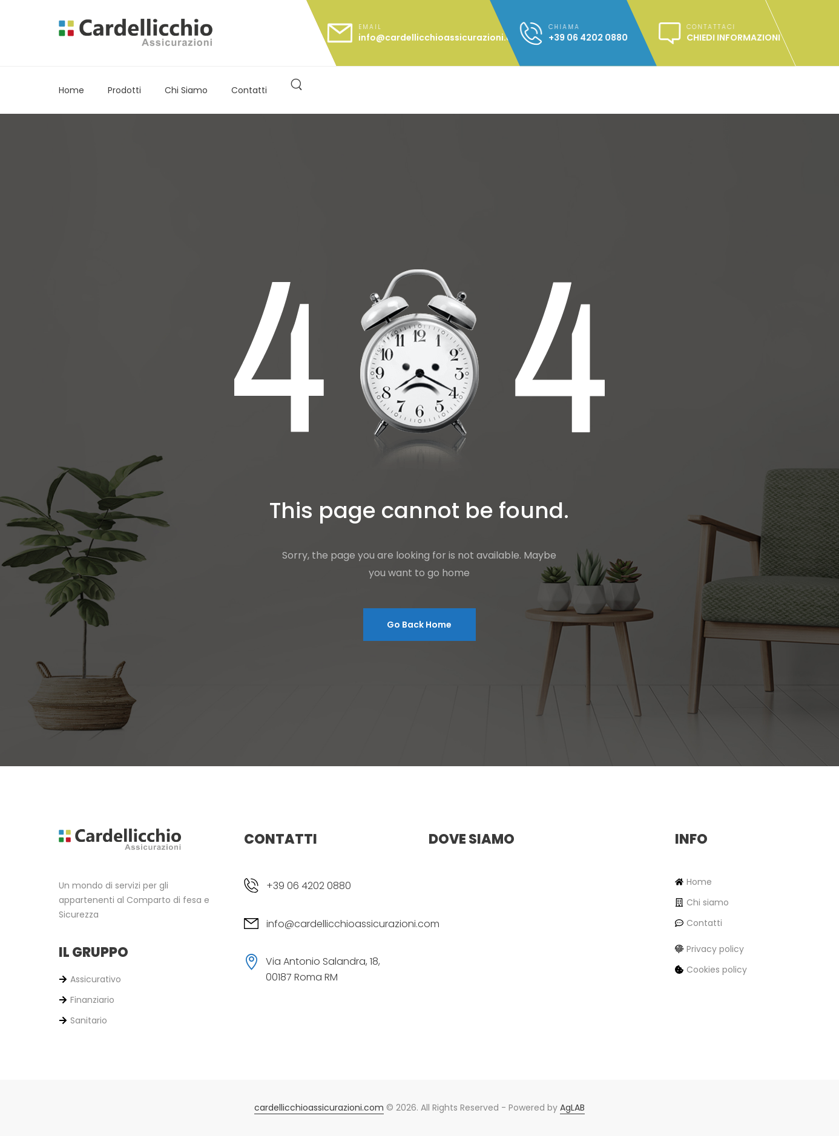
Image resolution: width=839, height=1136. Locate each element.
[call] (573, 33)
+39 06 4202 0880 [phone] (308, 886)
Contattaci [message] (710, 26)
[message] (719, 33)
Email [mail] (370, 26)
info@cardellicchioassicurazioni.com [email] (352, 924)
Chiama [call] (564, 26)
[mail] (413, 33)
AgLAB (572, 1108)
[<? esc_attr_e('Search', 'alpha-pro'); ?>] (296, 83)
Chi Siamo (186, 90)
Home (71, 90)
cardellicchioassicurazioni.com (319, 1108)
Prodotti (124, 90)
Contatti (249, 90)
